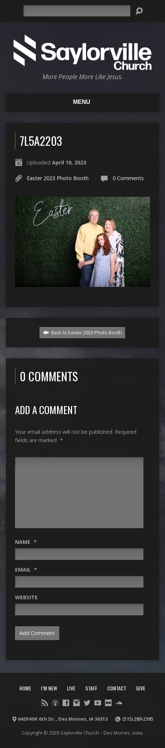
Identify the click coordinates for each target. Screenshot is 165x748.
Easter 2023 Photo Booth (58, 178)
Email (26, 569)
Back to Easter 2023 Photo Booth (82, 332)
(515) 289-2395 (138, 719)
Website (26, 597)
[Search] (76, 10)
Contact (116, 688)
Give (140, 688)
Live (71, 688)
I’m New (49, 688)
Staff (91, 688)
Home (25, 688)
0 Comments (128, 178)
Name (26, 541)
